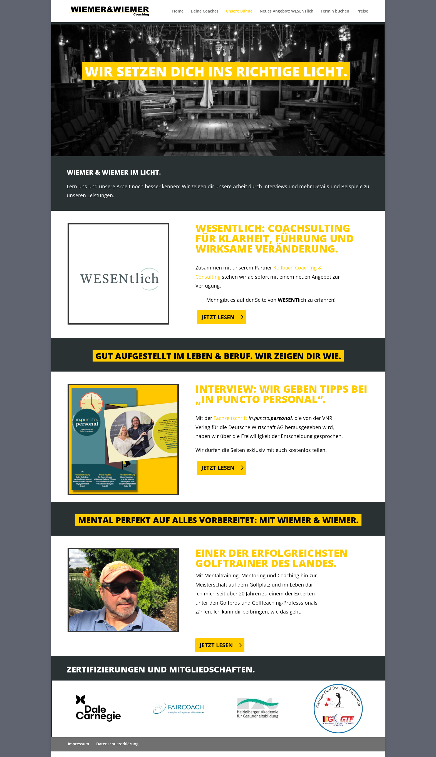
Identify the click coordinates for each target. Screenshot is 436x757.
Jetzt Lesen (217, 317)
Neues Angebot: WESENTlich (286, 11)
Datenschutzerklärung (117, 743)
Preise (362, 11)
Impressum (78, 743)
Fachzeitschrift (230, 418)
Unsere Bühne (239, 11)
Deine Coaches (205, 11)
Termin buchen (335, 11)
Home (178, 11)
